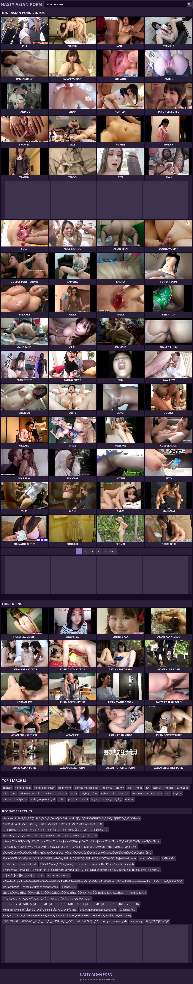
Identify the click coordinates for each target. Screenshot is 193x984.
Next (113, 551)
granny (120, 787)
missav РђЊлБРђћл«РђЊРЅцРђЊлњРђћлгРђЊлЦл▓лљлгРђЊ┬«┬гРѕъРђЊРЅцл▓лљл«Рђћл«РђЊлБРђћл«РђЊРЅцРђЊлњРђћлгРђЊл (81, 841)
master (129, 799)
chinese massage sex (86, 787)
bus (168, 793)
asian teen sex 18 (29, 793)
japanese (107, 787)
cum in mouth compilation (147, 793)
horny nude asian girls (114, 921)
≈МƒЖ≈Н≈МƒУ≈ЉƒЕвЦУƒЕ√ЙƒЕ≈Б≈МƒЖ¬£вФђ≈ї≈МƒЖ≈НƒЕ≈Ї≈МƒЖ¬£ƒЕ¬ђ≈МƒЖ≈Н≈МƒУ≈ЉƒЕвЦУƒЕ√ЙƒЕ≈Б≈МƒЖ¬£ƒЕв (69, 847)
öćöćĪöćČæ (9, 864)
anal (129, 787)
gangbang (182, 787)
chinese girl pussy (44, 787)
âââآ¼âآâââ (168, 858)
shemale (123, 793)
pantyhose (21, 799)
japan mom (64, 787)
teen (13, 793)
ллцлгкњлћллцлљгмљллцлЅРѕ (98, 909)
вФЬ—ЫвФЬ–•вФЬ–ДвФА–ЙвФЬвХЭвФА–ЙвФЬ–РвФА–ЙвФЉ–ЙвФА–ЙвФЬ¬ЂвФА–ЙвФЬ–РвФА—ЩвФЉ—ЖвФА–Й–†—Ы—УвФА (76, 881)
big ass (95, 799)
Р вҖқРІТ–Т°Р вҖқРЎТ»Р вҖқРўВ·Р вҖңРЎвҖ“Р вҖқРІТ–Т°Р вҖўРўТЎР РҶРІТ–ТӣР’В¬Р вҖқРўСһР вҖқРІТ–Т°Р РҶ (67, 915)
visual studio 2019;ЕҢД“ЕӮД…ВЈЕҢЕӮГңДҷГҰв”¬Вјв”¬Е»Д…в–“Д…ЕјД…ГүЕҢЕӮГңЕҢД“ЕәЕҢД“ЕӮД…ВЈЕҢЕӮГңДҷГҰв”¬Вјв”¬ (71, 818)
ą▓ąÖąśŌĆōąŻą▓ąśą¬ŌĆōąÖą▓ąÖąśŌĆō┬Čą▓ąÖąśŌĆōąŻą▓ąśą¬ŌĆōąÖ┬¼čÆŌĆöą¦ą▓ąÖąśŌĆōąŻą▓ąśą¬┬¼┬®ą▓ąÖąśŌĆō (74, 892)
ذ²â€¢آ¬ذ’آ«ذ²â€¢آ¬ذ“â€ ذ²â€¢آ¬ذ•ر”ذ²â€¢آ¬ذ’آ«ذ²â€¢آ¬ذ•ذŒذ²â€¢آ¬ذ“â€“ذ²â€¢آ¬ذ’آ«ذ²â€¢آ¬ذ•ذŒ (52, 824)
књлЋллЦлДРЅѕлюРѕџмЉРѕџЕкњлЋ (113, 864)
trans (41, 875)
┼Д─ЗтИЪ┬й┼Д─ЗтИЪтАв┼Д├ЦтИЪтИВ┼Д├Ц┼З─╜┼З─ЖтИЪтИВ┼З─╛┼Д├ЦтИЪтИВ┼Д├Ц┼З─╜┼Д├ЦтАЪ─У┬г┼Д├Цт (71, 904)
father (104, 793)
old (113, 793)
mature (7, 799)
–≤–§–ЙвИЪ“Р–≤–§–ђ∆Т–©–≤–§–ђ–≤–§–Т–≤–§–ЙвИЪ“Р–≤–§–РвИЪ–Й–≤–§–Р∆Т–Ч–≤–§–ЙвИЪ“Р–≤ (55, 829)
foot (95, 793)
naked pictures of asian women (40, 887)
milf (5, 793)
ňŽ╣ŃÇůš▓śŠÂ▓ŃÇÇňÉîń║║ (18, 875)
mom (139, 787)
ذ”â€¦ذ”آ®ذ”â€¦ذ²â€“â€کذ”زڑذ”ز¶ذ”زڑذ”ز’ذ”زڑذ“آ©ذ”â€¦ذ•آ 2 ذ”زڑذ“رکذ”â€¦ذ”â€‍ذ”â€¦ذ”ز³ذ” (50, 921)
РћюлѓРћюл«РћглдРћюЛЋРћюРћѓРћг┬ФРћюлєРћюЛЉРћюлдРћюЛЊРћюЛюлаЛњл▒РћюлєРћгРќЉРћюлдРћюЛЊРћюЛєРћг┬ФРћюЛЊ (81, 869)
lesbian (157, 787)
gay (147, 787)
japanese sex (69, 887)
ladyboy (85, 793)
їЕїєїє (156, 881)
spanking (48, 793)
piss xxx (72, 799)
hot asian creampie (58, 875)
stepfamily (136, 921)
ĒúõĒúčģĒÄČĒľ (128, 909)
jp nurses (83, 864)
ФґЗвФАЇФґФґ (11, 887)
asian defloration (148, 858)
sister (61, 799)
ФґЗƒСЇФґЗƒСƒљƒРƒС (157, 921)
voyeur (177, 793)
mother (169, 787)
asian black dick (27, 864)
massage (62, 793)
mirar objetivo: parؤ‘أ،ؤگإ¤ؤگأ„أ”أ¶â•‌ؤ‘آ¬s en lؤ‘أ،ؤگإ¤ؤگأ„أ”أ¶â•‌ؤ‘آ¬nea (40, 909)
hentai (84, 799)
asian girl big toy (112, 799)
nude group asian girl (42, 799)
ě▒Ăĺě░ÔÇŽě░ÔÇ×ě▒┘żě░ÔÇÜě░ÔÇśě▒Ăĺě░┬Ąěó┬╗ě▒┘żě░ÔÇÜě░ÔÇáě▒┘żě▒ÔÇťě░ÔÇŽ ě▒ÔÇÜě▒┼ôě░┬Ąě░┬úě (69, 858)
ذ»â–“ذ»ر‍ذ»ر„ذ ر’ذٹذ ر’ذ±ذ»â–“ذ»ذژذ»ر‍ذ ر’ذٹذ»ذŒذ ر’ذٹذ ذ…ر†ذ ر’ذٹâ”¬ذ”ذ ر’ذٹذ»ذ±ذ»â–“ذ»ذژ (50, 835)
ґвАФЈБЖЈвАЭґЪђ (172, 881)
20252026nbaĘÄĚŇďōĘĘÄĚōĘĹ (57, 864)
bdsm (73, 793)
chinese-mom (23, 787)
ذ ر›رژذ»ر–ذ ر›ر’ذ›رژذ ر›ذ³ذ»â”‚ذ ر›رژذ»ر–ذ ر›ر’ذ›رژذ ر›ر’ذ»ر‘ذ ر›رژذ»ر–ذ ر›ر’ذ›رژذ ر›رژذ (47, 898)
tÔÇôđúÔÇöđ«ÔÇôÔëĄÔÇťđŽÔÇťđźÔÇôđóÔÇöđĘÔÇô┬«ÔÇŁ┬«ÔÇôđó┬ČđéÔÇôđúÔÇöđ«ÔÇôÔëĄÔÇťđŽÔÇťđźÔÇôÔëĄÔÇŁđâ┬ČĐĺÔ (77, 852)
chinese (7, 787)
